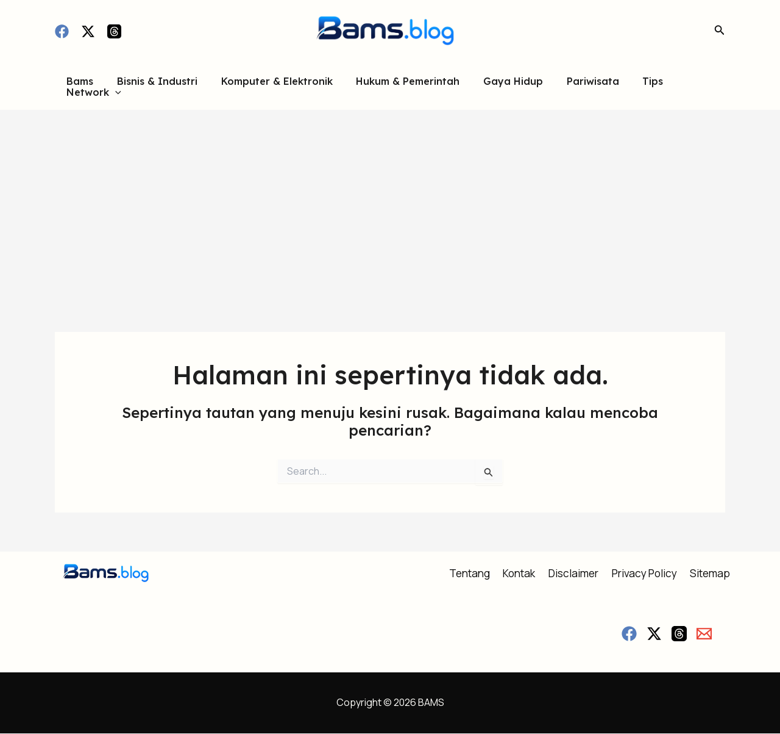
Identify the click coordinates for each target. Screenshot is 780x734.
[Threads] (114, 31)
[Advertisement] (390, 201)
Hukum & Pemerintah (396, 86)
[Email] (704, 634)
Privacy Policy (646, 573)
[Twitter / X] (88, 31)
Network (686, 86)
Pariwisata (573, 86)
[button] (719, 30)
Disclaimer (571, 573)
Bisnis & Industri (153, 86)
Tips (629, 86)
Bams (80, 86)
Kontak (515, 573)
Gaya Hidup (497, 86)
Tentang (464, 573)
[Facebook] (62, 31)
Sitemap (715, 573)
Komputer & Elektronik (269, 86)
